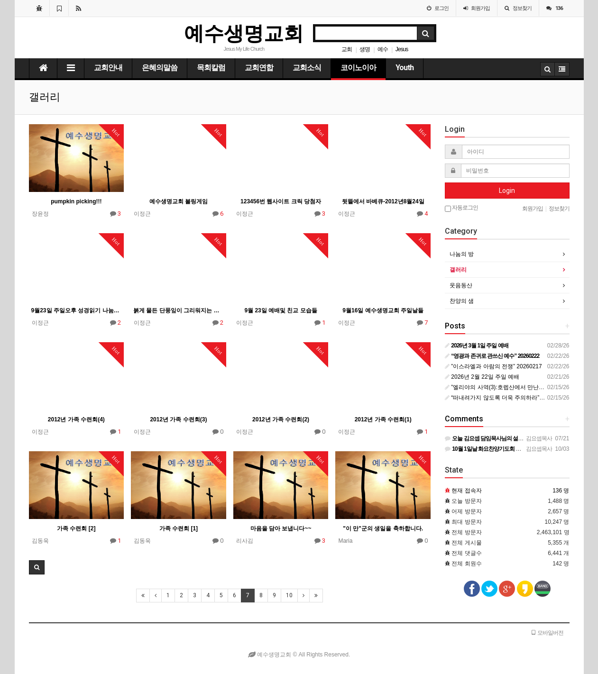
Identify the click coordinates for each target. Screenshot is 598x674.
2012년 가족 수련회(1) (383, 419)
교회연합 (259, 67)
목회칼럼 (211, 67)
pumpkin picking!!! (76, 201)
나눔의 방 (462, 254)
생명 (364, 49)
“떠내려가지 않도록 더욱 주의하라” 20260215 (505, 397)
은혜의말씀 (159, 67)
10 (289, 595)
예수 (382, 49)
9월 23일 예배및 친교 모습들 (280, 310)
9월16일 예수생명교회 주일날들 (382, 310)
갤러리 (458, 269)
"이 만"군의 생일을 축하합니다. (383, 528)
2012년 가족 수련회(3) (178, 419)
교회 (346, 49)
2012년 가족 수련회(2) (280, 419)
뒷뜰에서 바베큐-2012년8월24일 (383, 201)
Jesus (402, 49)
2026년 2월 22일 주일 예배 (482, 376)
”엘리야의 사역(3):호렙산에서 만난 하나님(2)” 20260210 (519, 387)
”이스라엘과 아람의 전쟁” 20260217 (493, 366)
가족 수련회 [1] (178, 528)
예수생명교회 (244, 33)
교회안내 (108, 67)
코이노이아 (358, 67)
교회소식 (307, 67)
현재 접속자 (466, 490)
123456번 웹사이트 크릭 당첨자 (280, 201)
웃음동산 (461, 285)
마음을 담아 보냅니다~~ (281, 528)
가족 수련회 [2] (76, 528)
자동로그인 (461, 208)
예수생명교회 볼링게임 (178, 201)
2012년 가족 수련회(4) (76, 419)
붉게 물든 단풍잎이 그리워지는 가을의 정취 (178, 310)
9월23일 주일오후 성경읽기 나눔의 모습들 (76, 310)
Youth (405, 67)
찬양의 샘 (462, 301)
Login (507, 190)
